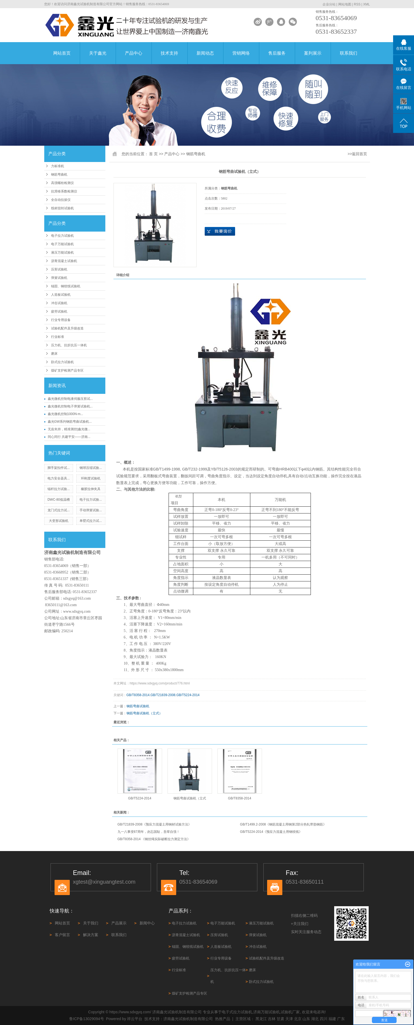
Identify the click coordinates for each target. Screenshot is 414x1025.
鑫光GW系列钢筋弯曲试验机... (70, 421)
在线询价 (220, 231)
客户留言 (62, 935)
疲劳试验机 (59, 311)
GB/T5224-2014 (188, 695)
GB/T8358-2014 (138, 695)
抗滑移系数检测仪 (64, 191)
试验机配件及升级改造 (67, 328)
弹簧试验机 (59, 278)
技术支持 (169, 53)
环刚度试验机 (90, 478)
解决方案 (90, 935)
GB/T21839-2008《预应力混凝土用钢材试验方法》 (154, 824)
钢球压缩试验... (91, 468)
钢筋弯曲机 (59, 174)
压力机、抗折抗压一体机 (69, 345)
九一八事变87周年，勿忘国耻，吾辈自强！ (149, 832)
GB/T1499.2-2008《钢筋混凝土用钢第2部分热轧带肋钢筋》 (283, 824)
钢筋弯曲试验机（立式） (144, 713)
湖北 (315, 1019)
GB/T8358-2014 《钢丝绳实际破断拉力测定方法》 (154, 839)
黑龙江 (261, 1019)
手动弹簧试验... (91, 510)
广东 (341, 1019)
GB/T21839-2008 (162, 695)
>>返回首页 (357, 154)
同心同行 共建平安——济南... (69, 437)
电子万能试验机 (62, 244)
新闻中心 (147, 923)
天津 (289, 1019)
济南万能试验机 (266, 1012)
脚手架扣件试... (59, 468)
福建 (332, 1019)
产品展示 (119, 923)
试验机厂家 (290, 1012)
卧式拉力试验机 (62, 362)
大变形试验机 (58, 521)
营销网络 (241, 53)
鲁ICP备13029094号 (86, 1019)
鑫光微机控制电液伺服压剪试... (70, 399)
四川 (323, 1019)
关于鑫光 (97, 53)
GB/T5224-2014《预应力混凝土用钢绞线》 (271, 832)
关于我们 (90, 923)
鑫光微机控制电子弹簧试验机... (70, 406)
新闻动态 (205, 53)
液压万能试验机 (62, 252)
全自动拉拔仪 (61, 200)
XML (366, 4)
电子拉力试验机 (62, 236)
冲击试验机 (59, 303)
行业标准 (57, 337)
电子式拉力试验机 (237, 1012)
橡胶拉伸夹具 (90, 489)
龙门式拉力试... (59, 510)
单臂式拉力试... (91, 521)
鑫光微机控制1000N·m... (65, 414)
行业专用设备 (61, 320)
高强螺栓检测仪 (62, 183)
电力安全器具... (59, 478)
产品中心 (133, 53)
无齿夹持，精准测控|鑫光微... (69, 429)
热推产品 (222, 1019)
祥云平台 (134, 1019)
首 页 (153, 154)
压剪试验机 (59, 269)
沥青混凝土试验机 (64, 261)
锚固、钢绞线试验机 (65, 286)
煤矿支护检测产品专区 (67, 370)
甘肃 (280, 1019)
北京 (298, 1019)
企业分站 (329, 4)
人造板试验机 (61, 295)
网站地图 (344, 4)
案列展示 (312, 53)
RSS (357, 4)
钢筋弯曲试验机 (138, 706)
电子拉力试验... (91, 499)
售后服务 (277, 53)
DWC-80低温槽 (59, 499)
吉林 (272, 1019)
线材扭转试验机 (62, 208)
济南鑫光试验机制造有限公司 (188, 1019)
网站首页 (62, 53)
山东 (306, 1019)
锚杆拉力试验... (59, 489)
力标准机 (57, 166)
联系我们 (348, 53)
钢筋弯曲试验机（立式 (189, 798)
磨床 (54, 354)
